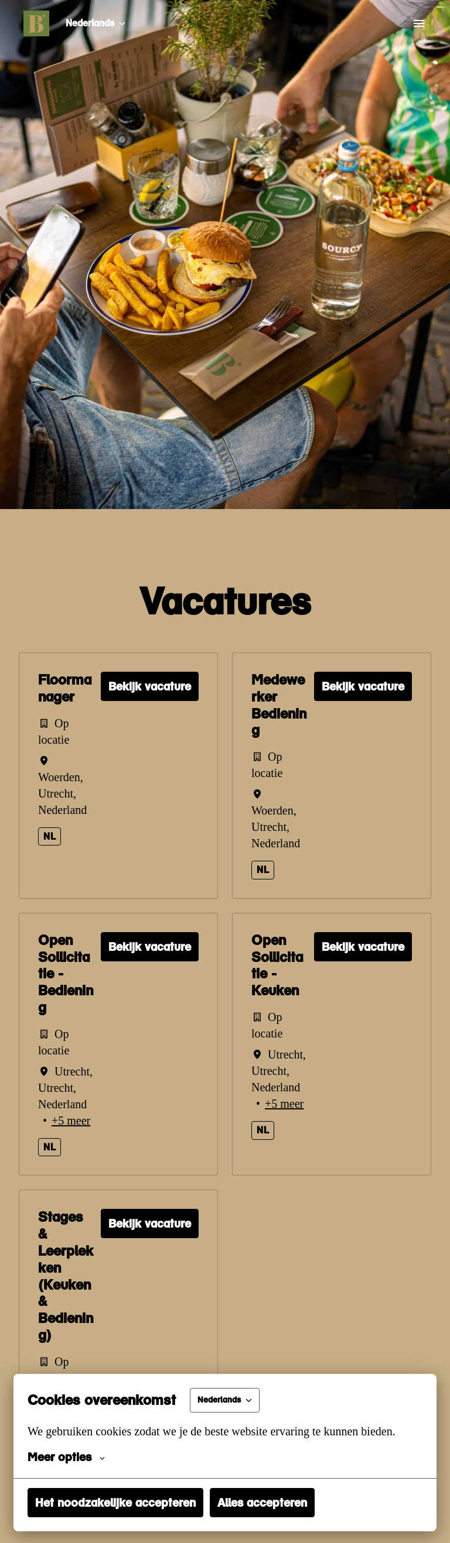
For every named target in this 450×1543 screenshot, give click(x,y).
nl (49, 836)
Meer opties (66, 1457)
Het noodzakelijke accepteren (115, 1503)
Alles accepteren (262, 1503)
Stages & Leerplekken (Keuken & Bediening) (65, 1309)
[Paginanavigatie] (419, 23)
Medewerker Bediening (278, 705)
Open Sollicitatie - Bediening (65, 974)
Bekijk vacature (149, 686)
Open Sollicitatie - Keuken (277, 965)
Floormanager (64, 688)
